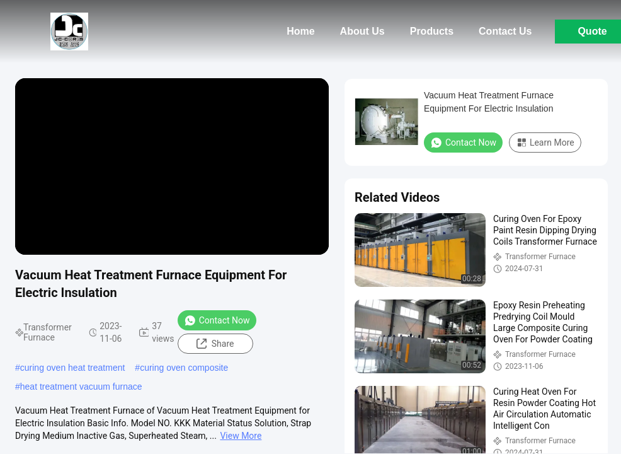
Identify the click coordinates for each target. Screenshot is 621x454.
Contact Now (217, 320)
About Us (362, 31)
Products (431, 31)
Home (300, 31)
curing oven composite (184, 368)
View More (240, 436)
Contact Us (505, 31)
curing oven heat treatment (72, 368)
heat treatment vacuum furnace (81, 386)
